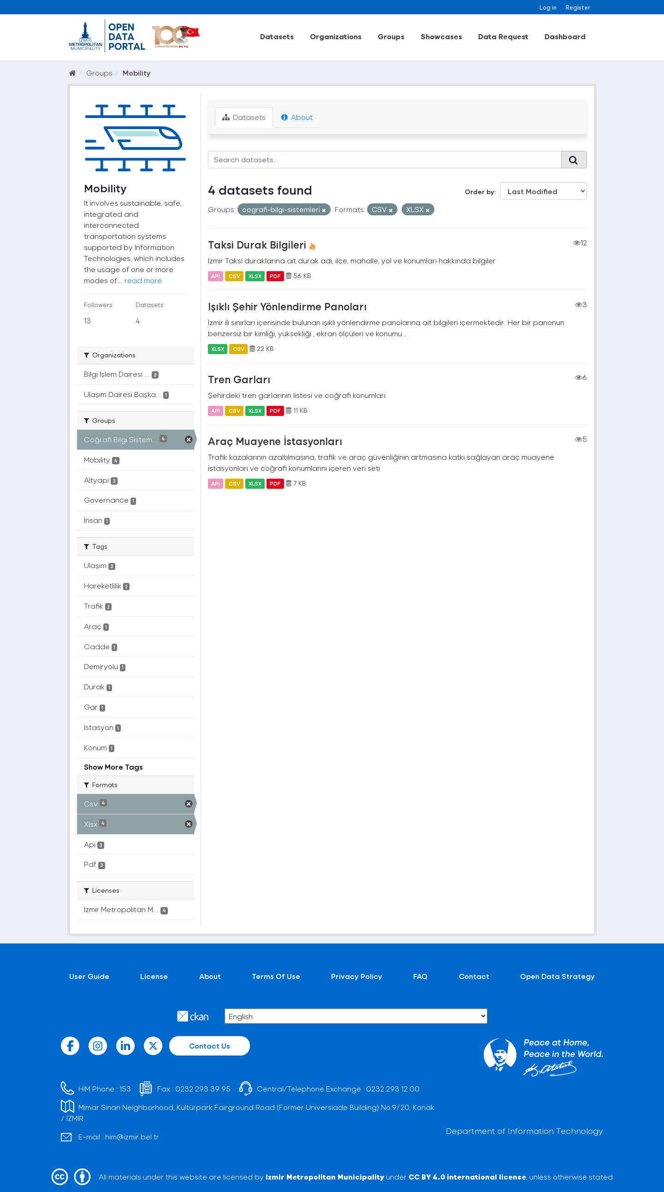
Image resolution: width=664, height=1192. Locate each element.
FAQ (420, 976)
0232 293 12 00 (393, 1088)
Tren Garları (239, 379)
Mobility (137, 72)
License (154, 976)
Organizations (336, 36)
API (215, 275)
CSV (234, 275)
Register (578, 7)
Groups (391, 36)
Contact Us (209, 1045)
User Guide (89, 976)
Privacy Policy (356, 976)
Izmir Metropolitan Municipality (325, 1176)
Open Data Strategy (557, 976)
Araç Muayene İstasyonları (275, 441)
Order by (479, 191)
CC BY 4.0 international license (467, 1176)
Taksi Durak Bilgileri (257, 244)
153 (125, 1088)
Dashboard (565, 36)
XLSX (255, 275)
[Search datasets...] (385, 159)
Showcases (441, 36)
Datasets (277, 36)
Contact (474, 976)
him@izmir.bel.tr (132, 1136)
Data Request (503, 36)
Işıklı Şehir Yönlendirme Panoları (287, 306)
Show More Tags (113, 766)
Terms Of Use (276, 976)
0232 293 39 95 (203, 1088)
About (297, 117)
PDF (275, 275)
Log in (548, 7)
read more (143, 280)
